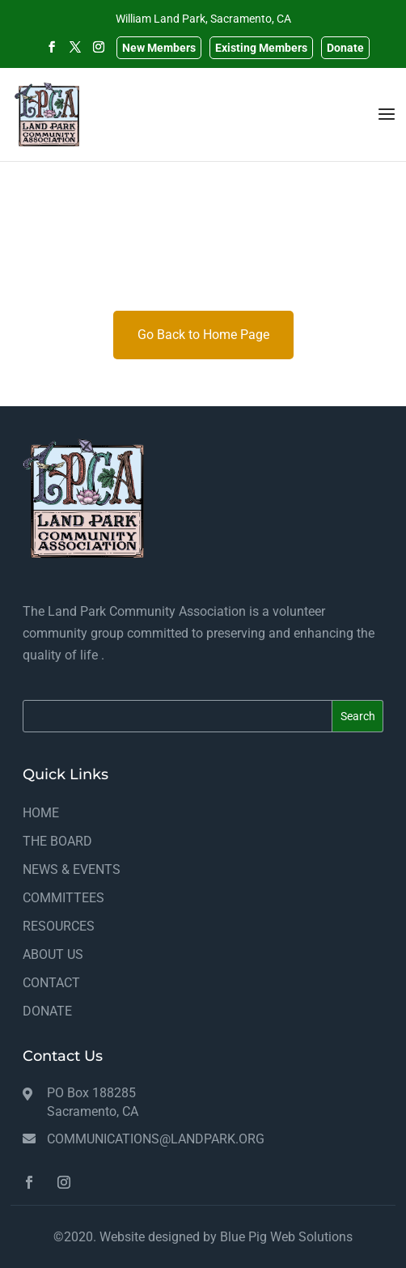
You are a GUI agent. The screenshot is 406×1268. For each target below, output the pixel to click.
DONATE (47, 1011)
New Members (159, 47)
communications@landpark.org (155, 1139)
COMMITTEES (63, 897)
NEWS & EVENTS (72, 869)
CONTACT (51, 982)
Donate (345, 47)
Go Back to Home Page (203, 334)
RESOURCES (59, 926)
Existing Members (261, 47)
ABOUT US (53, 954)
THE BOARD (57, 841)
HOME (41, 813)
